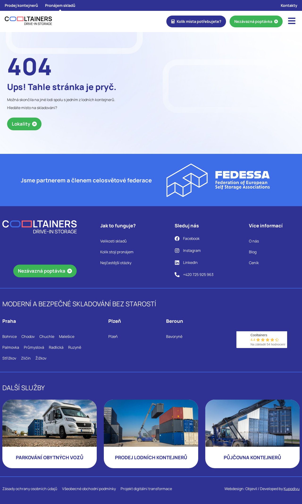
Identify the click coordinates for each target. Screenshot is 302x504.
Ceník (254, 262)
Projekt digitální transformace (146, 488)
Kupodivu (292, 488)
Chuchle (46, 336)
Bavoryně (174, 336)
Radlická (56, 347)
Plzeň (113, 336)
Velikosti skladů (113, 241)
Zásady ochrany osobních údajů (29, 488)
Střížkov (9, 358)
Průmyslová (34, 347)
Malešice (66, 336)
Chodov (28, 336)
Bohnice (9, 336)
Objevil (251, 488)
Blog (252, 251)
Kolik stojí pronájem (117, 251)
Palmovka (10, 347)
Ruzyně (74, 347)
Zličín (26, 358)
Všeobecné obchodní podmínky (89, 488)
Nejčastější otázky (115, 262)
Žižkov (40, 358)
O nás (254, 241)
